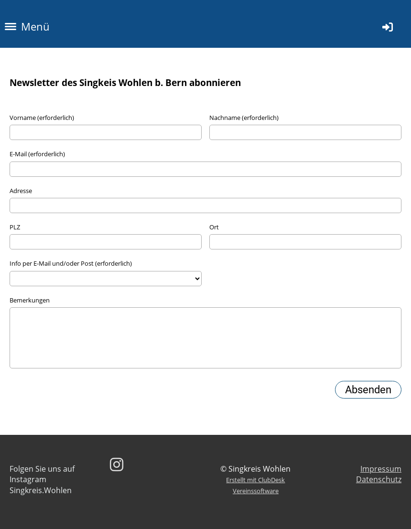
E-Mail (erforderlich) (37, 154)
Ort (214, 227)
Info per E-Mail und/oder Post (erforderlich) (71, 263)
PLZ (15, 227)
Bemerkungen (30, 300)
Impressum (380, 469)
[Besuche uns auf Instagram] (116, 464)
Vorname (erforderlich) (42, 117)
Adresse (21, 190)
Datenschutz (378, 479)
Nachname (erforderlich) (244, 117)
